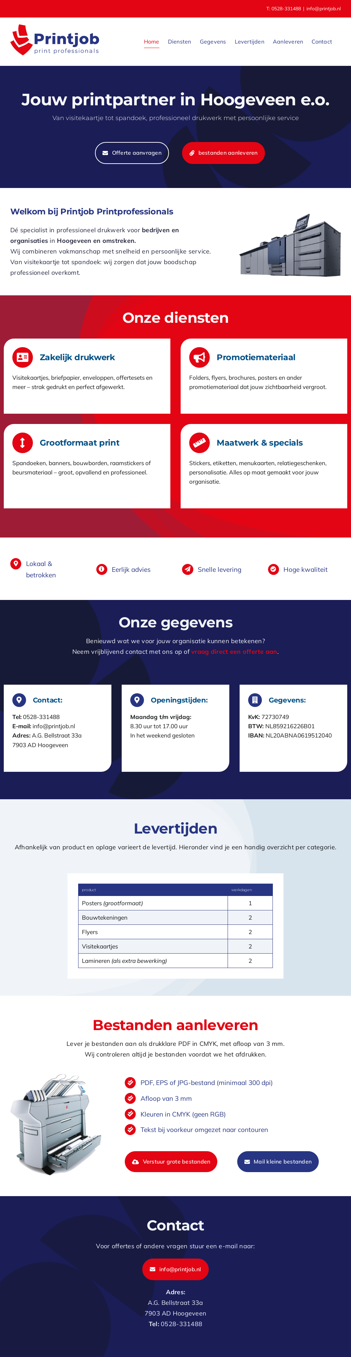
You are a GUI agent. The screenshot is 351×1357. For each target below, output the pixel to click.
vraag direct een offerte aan (234, 652)
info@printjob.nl (323, 8)
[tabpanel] (175, 926)
